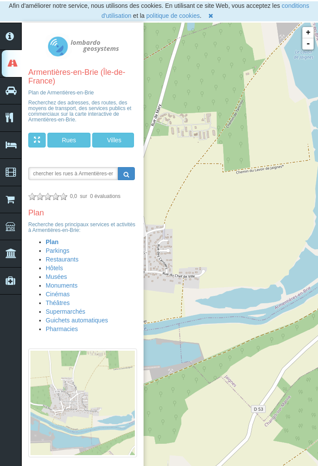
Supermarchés (65, 311)
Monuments (61, 285)
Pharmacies (62, 328)
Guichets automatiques (77, 320)
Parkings (57, 250)
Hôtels (54, 268)
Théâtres (58, 302)
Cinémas (58, 294)
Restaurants (62, 259)
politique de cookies (173, 15)
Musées (56, 276)
